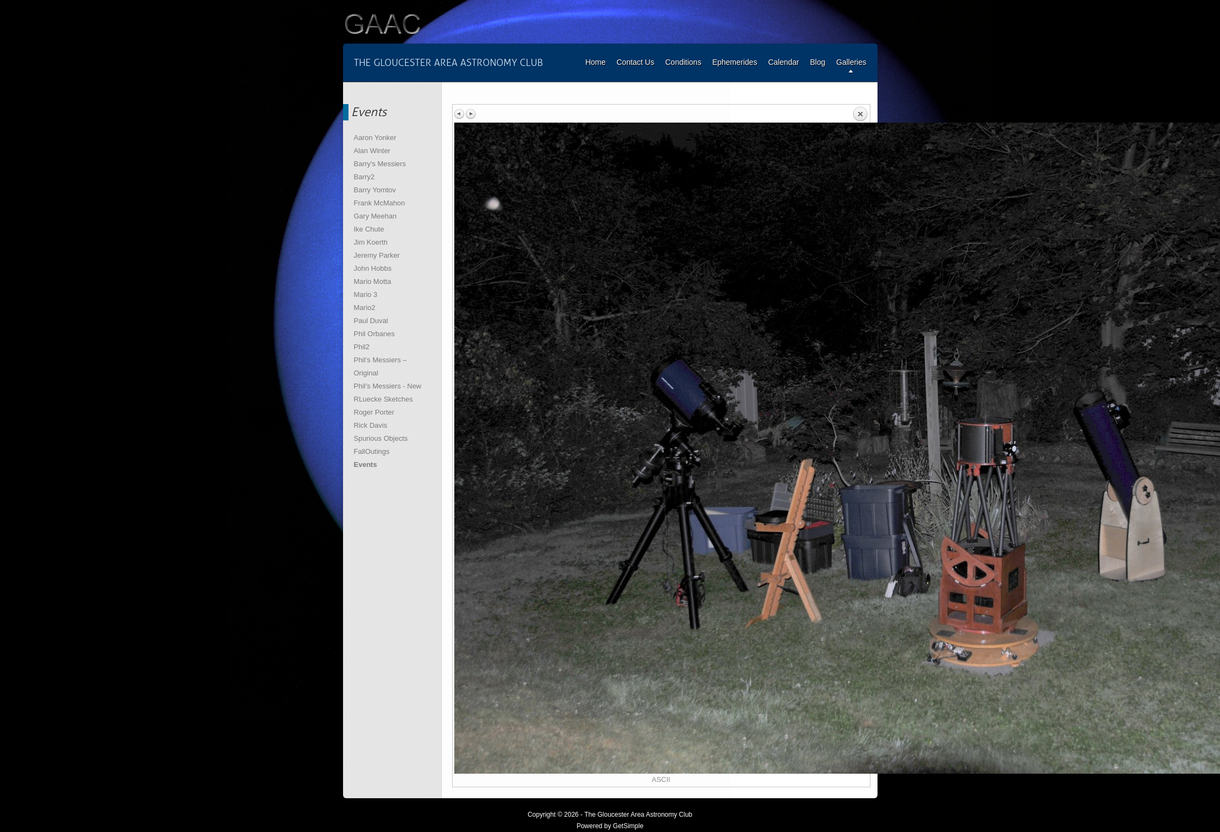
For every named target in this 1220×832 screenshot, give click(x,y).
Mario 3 (365, 294)
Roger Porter (374, 412)
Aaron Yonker (375, 137)
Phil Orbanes (374, 334)
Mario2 (365, 307)
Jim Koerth (371, 242)
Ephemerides (735, 62)
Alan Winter (372, 151)
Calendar (783, 62)
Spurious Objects (381, 438)
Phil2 (362, 347)
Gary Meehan (375, 216)
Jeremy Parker (377, 255)
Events (365, 464)
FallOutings (372, 451)
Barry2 (364, 177)
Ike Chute (369, 229)
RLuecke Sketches (383, 399)
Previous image (459, 113)
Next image (470, 113)
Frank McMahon (379, 203)
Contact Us (635, 62)
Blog (817, 62)
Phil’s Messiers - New (388, 386)
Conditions (683, 62)
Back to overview (860, 114)
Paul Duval (371, 321)
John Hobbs (373, 268)
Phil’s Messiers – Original (380, 366)
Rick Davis (370, 425)
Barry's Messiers (380, 164)
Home (595, 62)
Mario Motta (373, 281)
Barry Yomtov (375, 190)
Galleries (851, 62)
